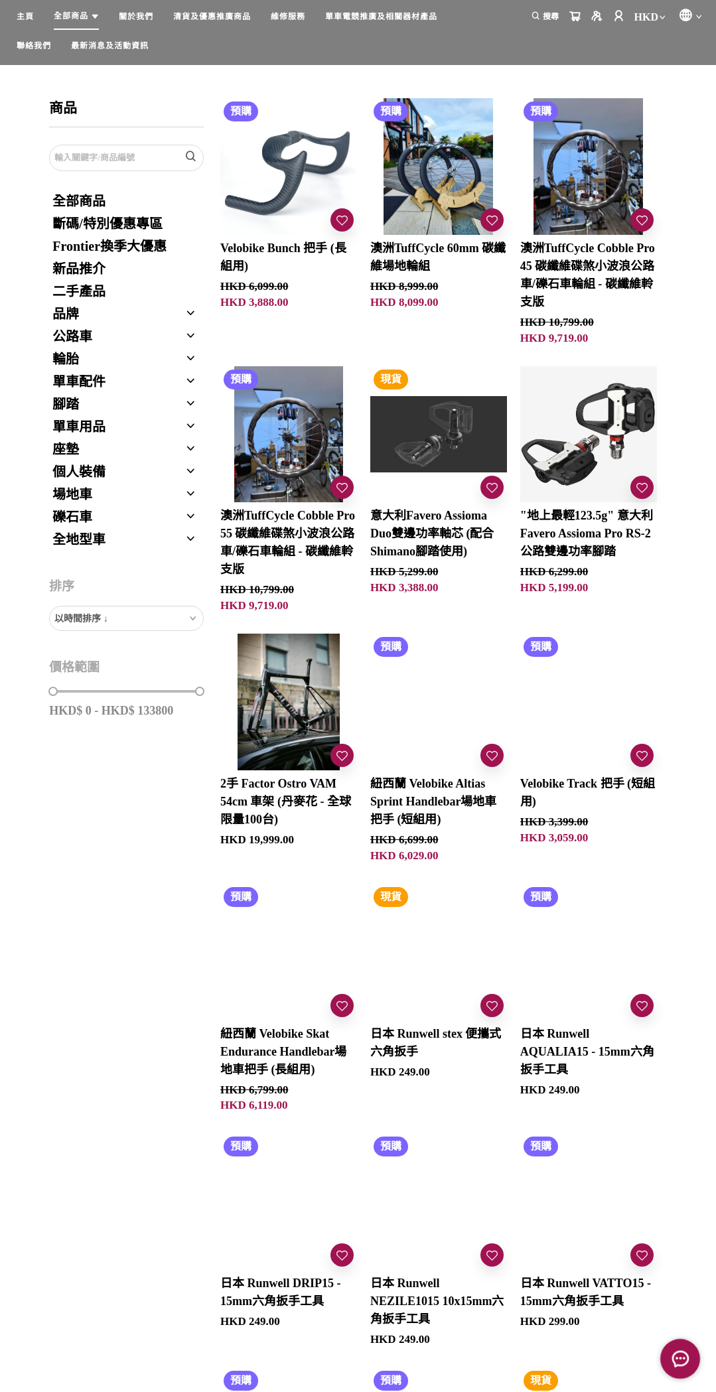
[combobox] (126, 618)
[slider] (53, 691)
